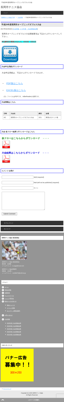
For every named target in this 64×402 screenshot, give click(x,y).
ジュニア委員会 (9, 298)
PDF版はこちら (14, 83)
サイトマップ (7, 389)
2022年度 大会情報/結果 (14, 332)
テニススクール (9, 295)
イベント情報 (11, 308)
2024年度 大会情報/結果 (14, 326)
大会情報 (16, 29)
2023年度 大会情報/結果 (14, 329)
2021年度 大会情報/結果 (14, 334)
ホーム (7, 287)
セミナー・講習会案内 (13, 311)
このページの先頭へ (34, 400)
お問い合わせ (9, 315)
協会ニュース (11, 305)
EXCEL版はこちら (16, 90)
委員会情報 (8, 290)
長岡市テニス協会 (11, 7)
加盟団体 (7, 293)
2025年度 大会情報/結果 (14, 323)
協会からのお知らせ (10, 301)
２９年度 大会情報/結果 (28, 29)
